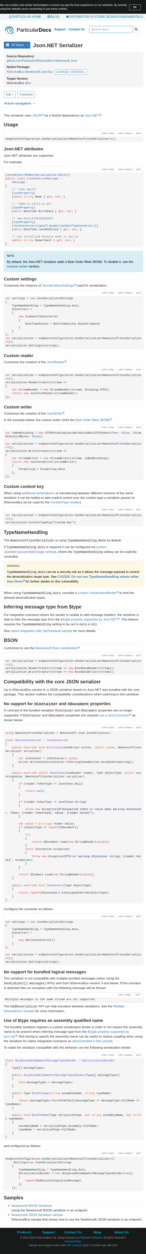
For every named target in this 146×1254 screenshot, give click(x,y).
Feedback (26, 94)
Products (24, 1232)
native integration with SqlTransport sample (41, 631)
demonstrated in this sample (92, 1041)
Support (60, 29)
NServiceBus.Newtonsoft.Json (27, 71)
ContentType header (65, 502)
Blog (55, 16)
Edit (9, 94)
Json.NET (92, 115)
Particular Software (90, 1237)
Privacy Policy (73, 1241)
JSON (36, 115)
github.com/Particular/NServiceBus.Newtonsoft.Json (42, 60)
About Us (121, 1232)
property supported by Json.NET (89, 619)
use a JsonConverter (114, 715)
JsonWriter (54, 413)
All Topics (17, 45)
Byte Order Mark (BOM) (92, 420)
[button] (73, 103)
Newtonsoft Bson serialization (56, 648)
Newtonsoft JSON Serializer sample (37, 1215)
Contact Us (77, 29)
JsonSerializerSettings (58, 285)
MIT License (74, 1245)
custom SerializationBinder (97, 593)
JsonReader (55, 362)
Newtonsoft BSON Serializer (31, 1206)
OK (134, 7)
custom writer (17, 266)
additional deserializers (38, 493)
